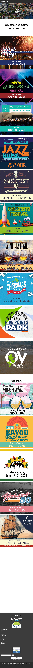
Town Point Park (4, 641)
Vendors (2, 633)
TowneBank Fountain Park (6, 644)
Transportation (3, 636)
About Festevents (4, 629)
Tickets (2, 631)
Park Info (2, 642)
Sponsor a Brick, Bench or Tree (7, 646)
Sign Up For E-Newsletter (16, 657)
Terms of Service (22, 664)
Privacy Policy (15, 664)
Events (2, 630)
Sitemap (9, 664)
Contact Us (3, 639)
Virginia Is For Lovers (5, 635)
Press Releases (3, 638)
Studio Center (23, 666)
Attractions (3, 643)
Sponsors (2, 634)
